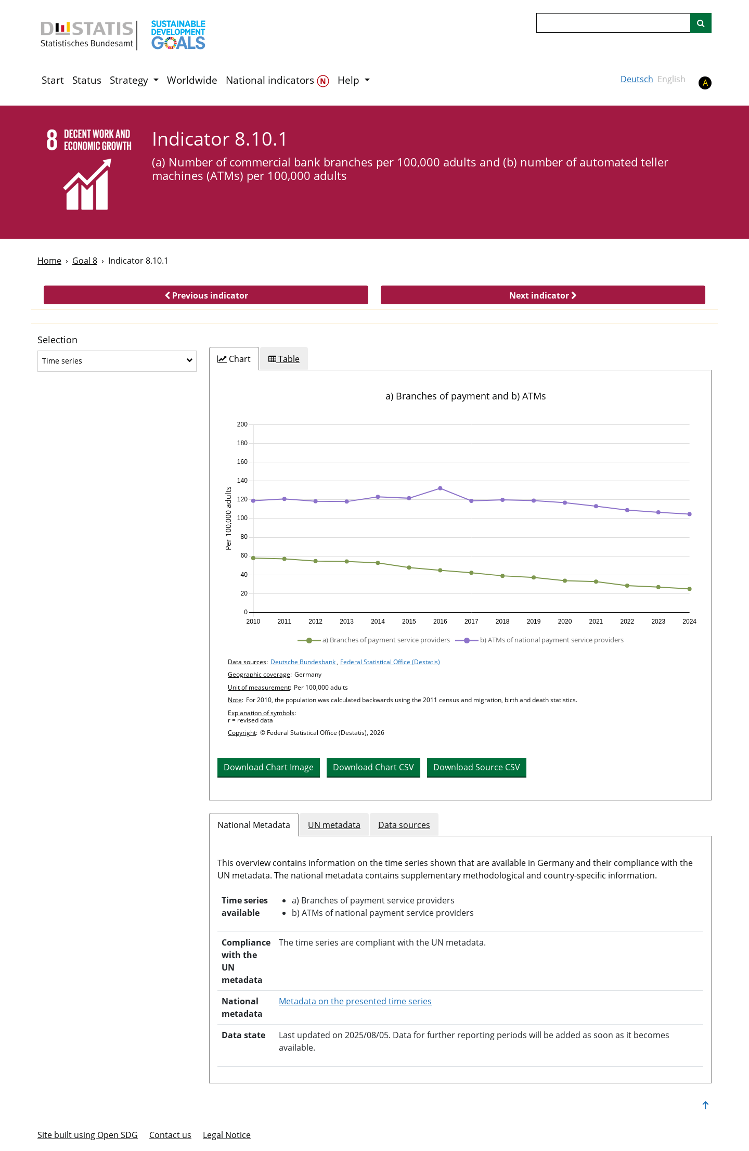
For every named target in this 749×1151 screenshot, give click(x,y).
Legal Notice (227, 1135)
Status (86, 80)
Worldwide (192, 80)
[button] (206, 295)
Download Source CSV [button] (476, 767)
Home (49, 260)
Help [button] (350, 80)
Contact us (170, 1135)
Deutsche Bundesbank (303, 661)
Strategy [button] (130, 80)
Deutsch (637, 79)
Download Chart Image (269, 767)
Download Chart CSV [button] (373, 767)
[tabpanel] (460, 585)
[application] (460, 523)
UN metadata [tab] (334, 825)
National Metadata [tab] (253, 825)
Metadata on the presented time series (355, 1001)
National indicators (277, 80)
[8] (87, 171)
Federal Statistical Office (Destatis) (390, 661)
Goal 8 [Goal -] (84, 260)
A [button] (705, 82)
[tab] (234, 359)
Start (53, 80)
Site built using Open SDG (87, 1135)
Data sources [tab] (404, 825)
